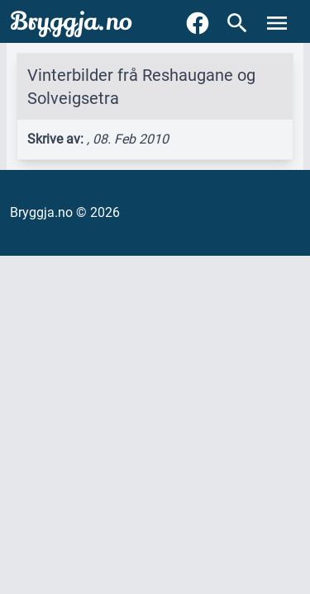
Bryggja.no (71, 21)
